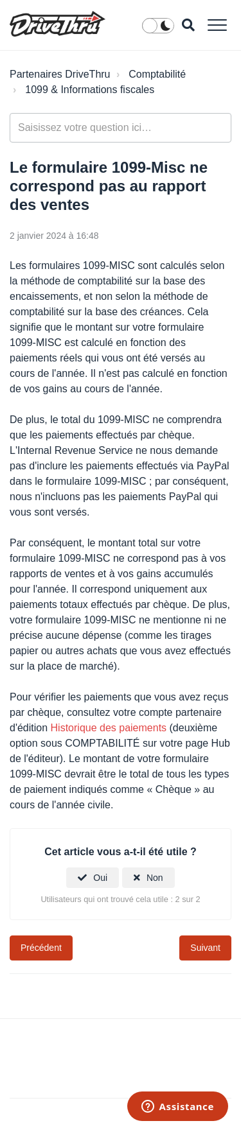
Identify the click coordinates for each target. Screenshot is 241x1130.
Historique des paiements (109, 727)
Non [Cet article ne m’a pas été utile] (155, 878)
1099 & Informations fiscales (89, 89)
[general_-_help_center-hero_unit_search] (120, 128)
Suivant (205, 948)
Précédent (41, 948)
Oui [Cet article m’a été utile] (100, 878)
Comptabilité (157, 74)
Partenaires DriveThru (60, 74)
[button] (216, 24)
